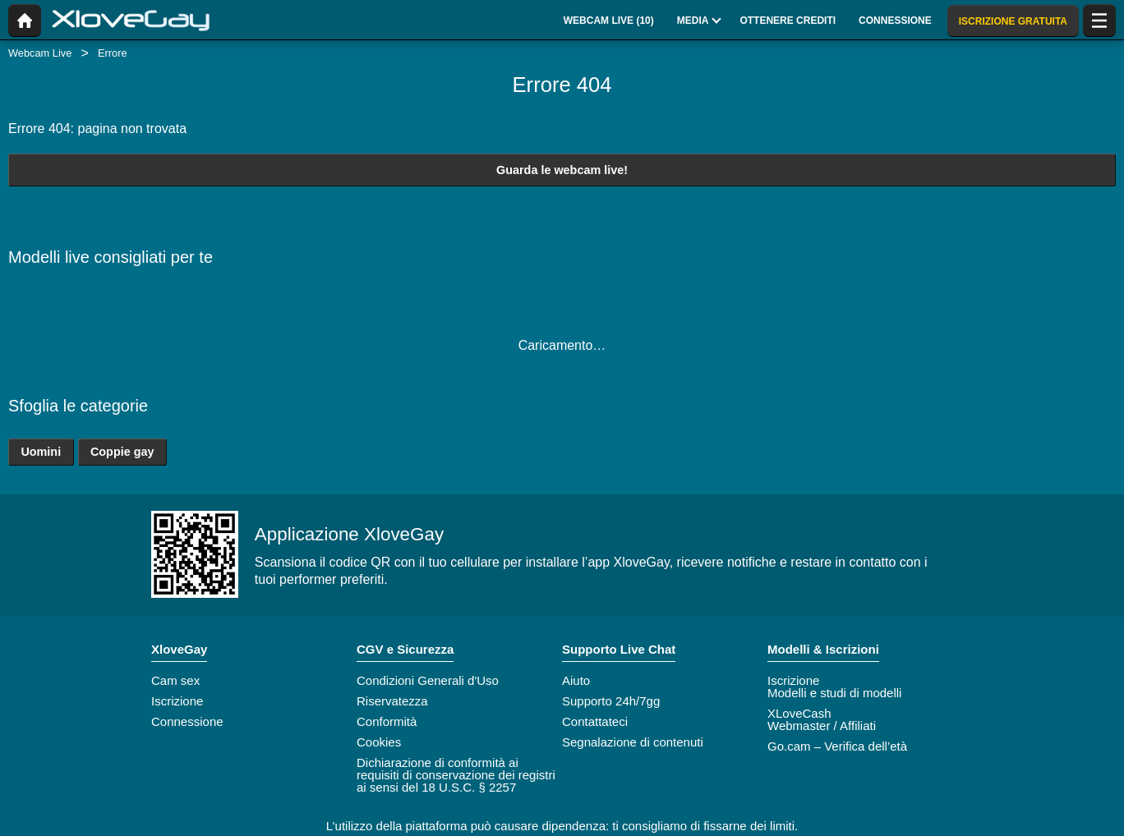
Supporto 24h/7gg (611, 701)
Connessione (187, 721)
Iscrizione (177, 701)
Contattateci (595, 721)
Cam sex (175, 680)
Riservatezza (392, 701)
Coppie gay (122, 451)
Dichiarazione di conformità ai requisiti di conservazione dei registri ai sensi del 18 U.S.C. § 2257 (456, 775)
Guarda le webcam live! (562, 170)
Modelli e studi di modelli (834, 693)
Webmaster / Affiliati (821, 726)
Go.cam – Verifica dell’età (837, 746)
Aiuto (576, 680)
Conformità (387, 721)
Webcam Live (39, 53)
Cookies (379, 742)
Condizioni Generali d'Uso (428, 680)
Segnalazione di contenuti (632, 742)
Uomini (41, 451)
